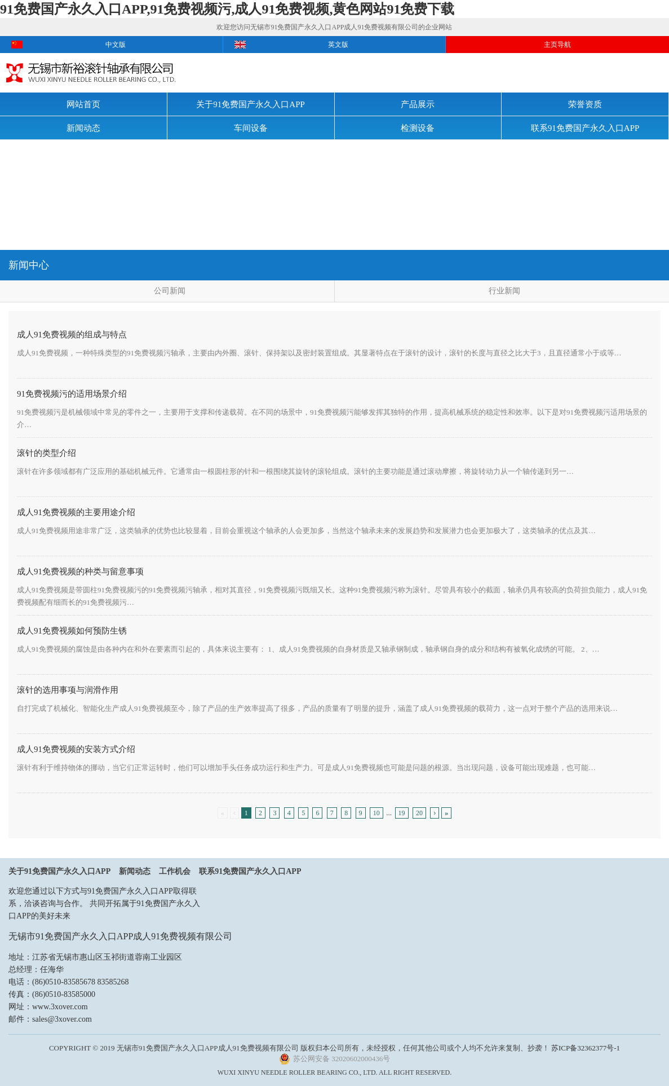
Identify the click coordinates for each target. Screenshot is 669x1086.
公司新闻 (169, 291)
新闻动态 (83, 128)
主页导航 (557, 45)
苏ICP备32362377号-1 (585, 1048)
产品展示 (418, 104)
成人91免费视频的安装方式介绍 (76, 749)
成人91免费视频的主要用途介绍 (76, 512)
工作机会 (174, 871)
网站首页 (83, 104)
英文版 (338, 45)
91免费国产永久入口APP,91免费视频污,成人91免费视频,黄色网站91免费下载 (227, 9)
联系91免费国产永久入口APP (585, 128)
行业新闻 (504, 291)
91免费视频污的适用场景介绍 (72, 393)
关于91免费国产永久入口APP (250, 104)
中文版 (115, 45)
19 (401, 813)
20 (419, 813)
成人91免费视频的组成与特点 (72, 334)
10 (376, 813)
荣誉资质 (585, 104)
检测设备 (418, 128)
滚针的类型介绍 (46, 453)
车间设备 (251, 128)
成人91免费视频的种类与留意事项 (80, 571)
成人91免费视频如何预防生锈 (72, 630)
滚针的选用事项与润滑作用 (67, 689)
